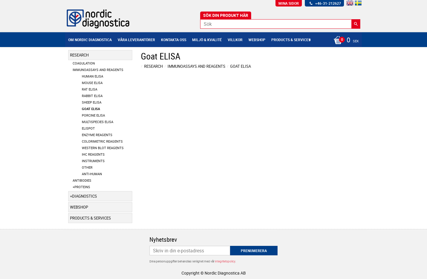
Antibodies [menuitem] (82, 180)
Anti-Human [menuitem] (92, 174)
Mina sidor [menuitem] (288, 3)
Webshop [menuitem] (256, 39)
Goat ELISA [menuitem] (91, 109)
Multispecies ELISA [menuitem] (97, 122)
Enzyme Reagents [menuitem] (97, 135)
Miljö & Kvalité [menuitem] (207, 39)
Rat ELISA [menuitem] (89, 89)
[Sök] (355, 24)
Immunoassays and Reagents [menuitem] (98, 69)
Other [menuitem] (87, 167)
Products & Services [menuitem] (290, 39)
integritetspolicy (225, 261)
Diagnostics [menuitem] (84, 196)
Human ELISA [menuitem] (92, 76)
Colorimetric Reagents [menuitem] (102, 141)
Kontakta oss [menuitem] (173, 39)
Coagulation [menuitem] (84, 63)
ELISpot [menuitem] (88, 128)
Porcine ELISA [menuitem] (93, 115)
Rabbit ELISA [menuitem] (92, 95)
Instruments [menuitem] (93, 161)
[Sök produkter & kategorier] (280, 24)
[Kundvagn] (345, 40)
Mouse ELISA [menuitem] (92, 82)
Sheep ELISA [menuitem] (91, 102)
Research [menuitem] (79, 55)
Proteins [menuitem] (82, 187)
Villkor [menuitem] (235, 39)
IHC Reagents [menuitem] (93, 154)
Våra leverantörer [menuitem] (136, 39)
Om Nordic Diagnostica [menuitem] (90, 39)
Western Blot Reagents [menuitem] (103, 148)
